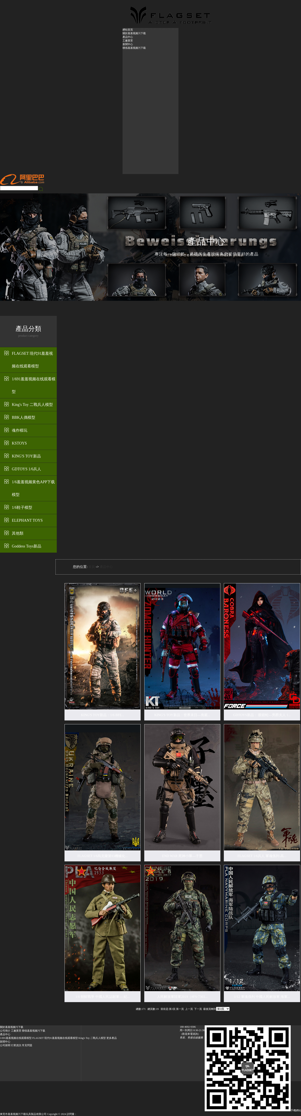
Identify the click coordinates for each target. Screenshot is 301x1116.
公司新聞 (5, 1045)
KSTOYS (19, 443)
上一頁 (189, 1009)
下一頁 (198, 1009)
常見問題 (27, 1045)
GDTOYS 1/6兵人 (26, 469)
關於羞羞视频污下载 (134, 33)
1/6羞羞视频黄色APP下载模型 (33, 488)
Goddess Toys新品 (26, 546)
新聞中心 (128, 44)
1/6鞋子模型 (22, 507)
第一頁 (180, 1009)
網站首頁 (128, 29)
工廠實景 (128, 40)
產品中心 (128, 36)
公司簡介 (5, 1030)
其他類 (17, 533)
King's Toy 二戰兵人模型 (32, 404)
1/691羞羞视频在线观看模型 (33, 385)
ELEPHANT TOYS (27, 520)
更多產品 (111, 1038)
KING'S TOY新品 (26, 456)
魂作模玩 (19, 430)
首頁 (91, 567)
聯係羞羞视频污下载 (134, 47)
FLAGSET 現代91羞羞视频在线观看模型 (32, 359)
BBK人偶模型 (23, 417)
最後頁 (207, 1009)
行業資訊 (16, 1045)
